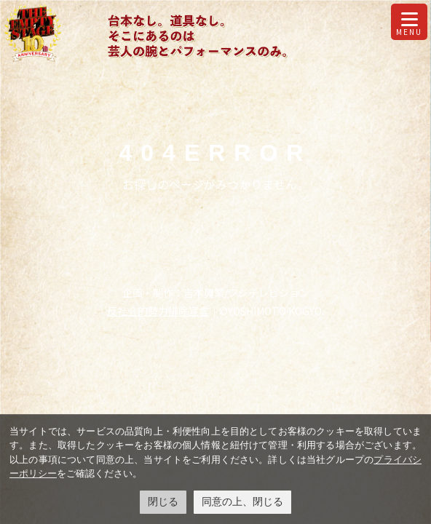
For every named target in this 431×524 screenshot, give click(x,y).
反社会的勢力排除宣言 (158, 310)
